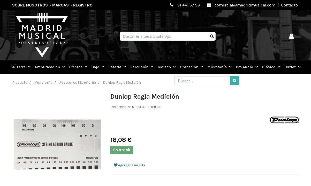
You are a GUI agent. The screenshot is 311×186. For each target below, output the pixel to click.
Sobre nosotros (30, 5)
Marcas (60, 5)
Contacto (289, 5)
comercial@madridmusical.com (245, 5)
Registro (83, 5)
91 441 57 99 (188, 5)
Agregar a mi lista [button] (129, 165)
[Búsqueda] (212, 36)
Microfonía (43, 82)
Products (19, 82)
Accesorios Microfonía (77, 82)
